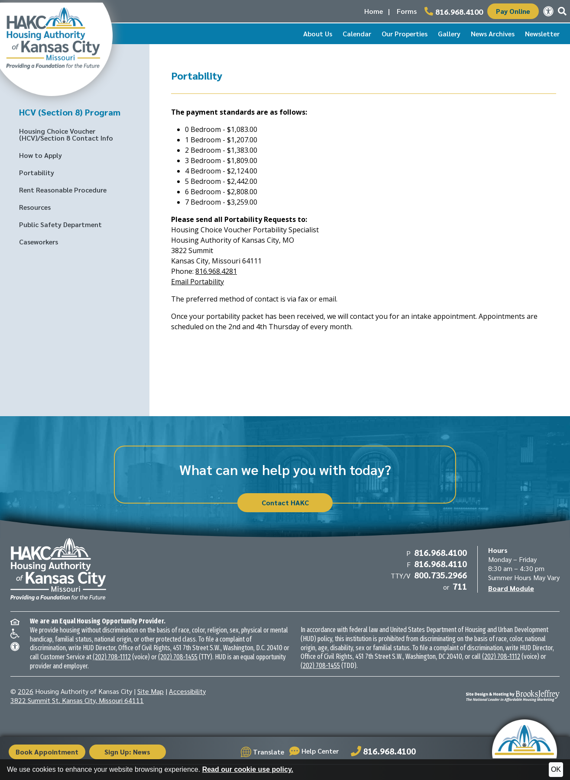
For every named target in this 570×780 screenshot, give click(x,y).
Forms (407, 11)
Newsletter (542, 33)
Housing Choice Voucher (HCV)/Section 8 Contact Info (66, 134)
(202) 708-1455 (178, 657)
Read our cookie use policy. (247, 769)
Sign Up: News (130, 751)
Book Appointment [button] (47, 751)
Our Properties (405, 33)
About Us (317, 33)
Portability (36, 172)
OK (556, 769)
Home (373, 11)
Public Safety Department (60, 224)
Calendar (357, 33)
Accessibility (187, 691)
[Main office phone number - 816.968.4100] (453, 11)
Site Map (150, 691)
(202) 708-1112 (112, 657)
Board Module (511, 588)
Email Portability (197, 281)
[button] (562, 11)
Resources (35, 207)
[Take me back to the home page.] (56, 46)
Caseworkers (38, 241)
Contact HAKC (285, 502)
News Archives (493, 33)
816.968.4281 (216, 271)
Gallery (449, 33)
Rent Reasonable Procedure (63, 189)
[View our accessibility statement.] (548, 11)
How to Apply (40, 155)
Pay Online (513, 11)
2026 (25, 691)
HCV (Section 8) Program (69, 112)
